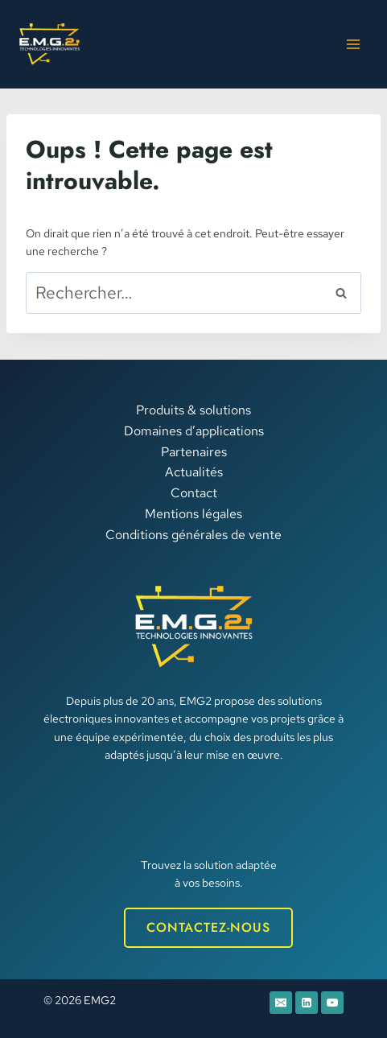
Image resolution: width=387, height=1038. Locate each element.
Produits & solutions (193, 410)
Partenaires (194, 451)
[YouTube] (332, 1002)
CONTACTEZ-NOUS (208, 927)
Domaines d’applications (194, 430)
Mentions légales (193, 513)
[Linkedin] (306, 1002)
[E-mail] (281, 1002)
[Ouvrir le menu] (353, 43)
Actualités (194, 471)
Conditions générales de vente (193, 534)
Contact (194, 492)
